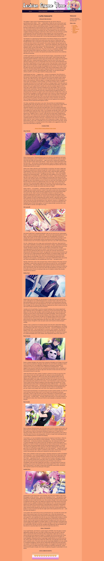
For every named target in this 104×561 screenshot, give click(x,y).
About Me (72, 11)
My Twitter (75, 25)
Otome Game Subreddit (75, 32)
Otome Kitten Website (75, 27)
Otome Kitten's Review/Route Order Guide (45, 128)
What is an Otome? (58, 11)
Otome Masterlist (43, 11)
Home (30, 11)
